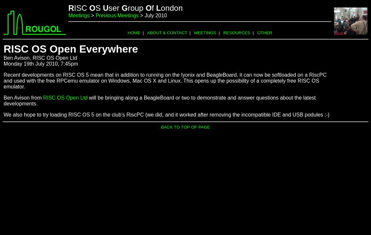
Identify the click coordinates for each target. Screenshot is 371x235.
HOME (134, 32)
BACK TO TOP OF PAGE (185, 127)
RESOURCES (236, 32)
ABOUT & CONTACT (167, 32)
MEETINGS (205, 32)
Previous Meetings (117, 15)
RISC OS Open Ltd (65, 98)
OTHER (264, 32)
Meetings (79, 15)
